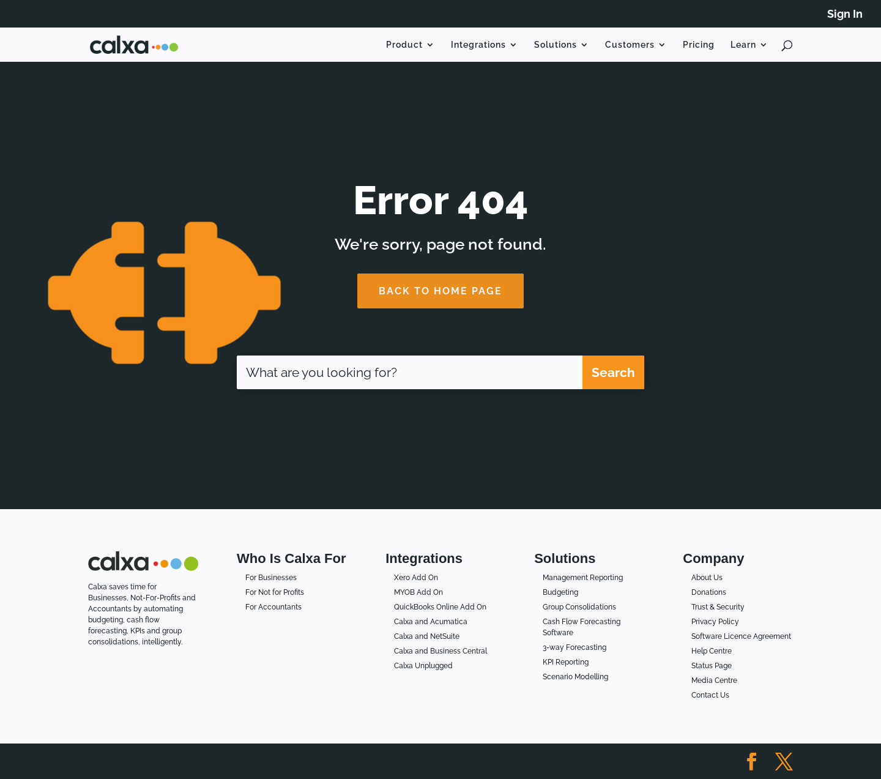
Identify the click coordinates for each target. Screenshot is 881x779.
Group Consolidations (579, 607)
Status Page (711, 666)
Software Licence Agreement (741, 636)
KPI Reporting (566, 662)
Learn (743, 45)
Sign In (845, 14)
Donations (708, 592)
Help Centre (711, 651)
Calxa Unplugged (423, 666)
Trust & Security (718, 607)
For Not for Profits (274, 592)
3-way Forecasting (574, 647)
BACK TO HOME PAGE (440, 291)
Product (404, 45)
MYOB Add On (418, 592)
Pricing (699, 45)
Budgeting (560, 592)
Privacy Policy (715, 621)
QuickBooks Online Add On (440, 607)
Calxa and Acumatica (430, 621)
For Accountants (273, 607)
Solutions (555, 45)
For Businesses (271, 577)
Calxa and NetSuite (426, 636)
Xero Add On (416, 577)
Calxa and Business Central (440, 651)
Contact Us (710, 695)
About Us (707, 577)
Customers (630, 45)
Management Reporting (583, 577)
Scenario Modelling (575, 677)
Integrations (478, 45)
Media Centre (714, 680)
